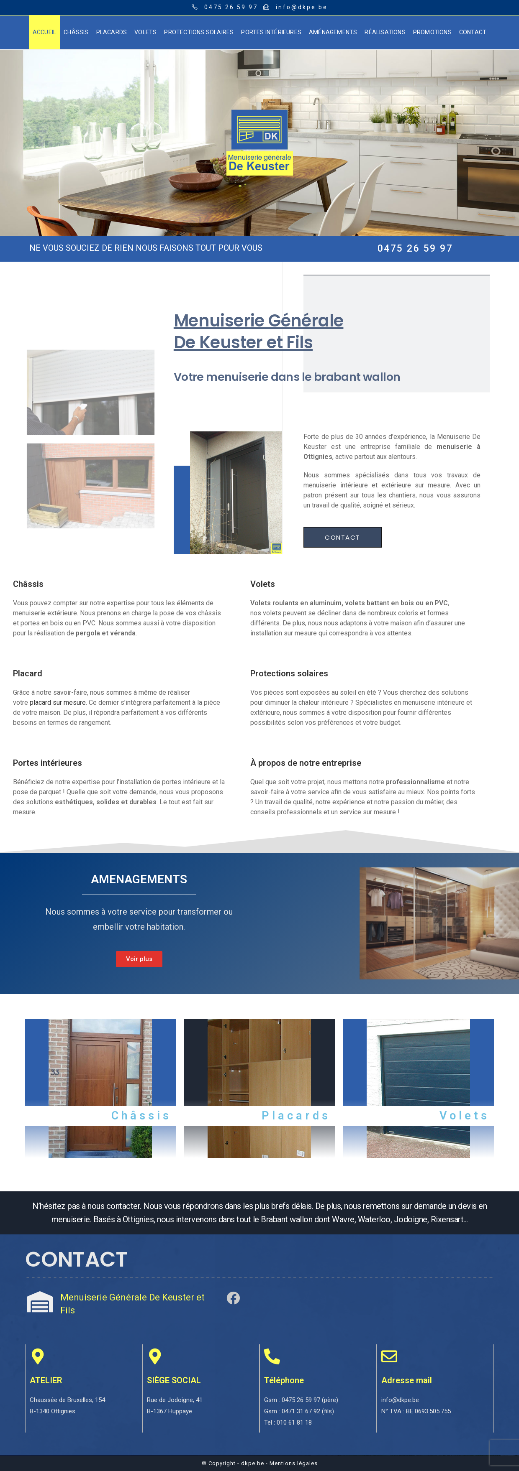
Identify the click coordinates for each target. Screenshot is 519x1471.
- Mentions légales (292, 1463)
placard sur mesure (58, 702)
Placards (296, 1115)
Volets (464, 1115)
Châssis (141, 1115)
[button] (342, 537)
